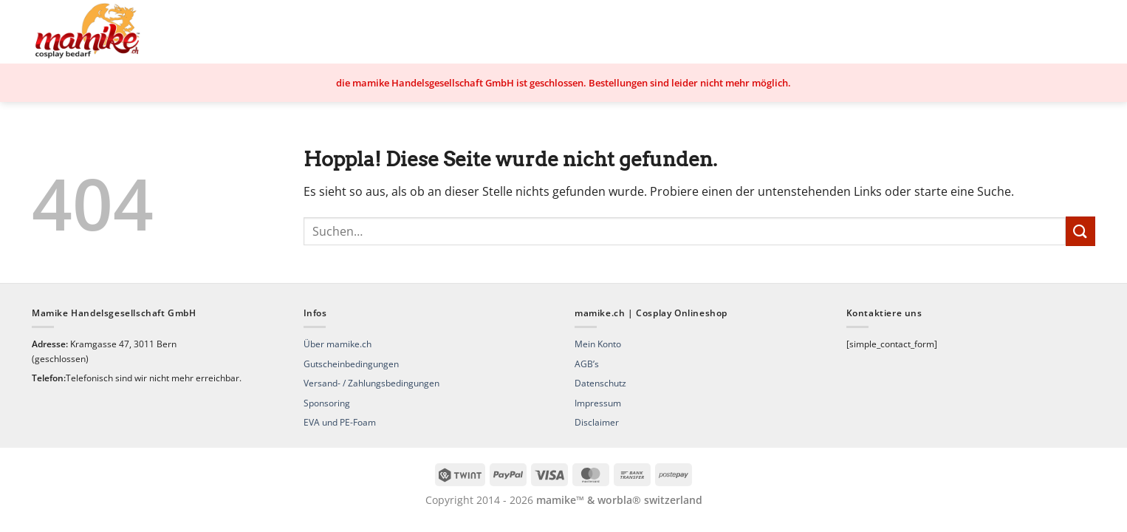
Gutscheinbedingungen (351, 364)
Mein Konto (598, 344)
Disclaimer (597, 422)
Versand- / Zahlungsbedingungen (371, 383)
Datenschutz (600, 383)
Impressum (598, 403)
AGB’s (587, 364)
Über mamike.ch (337, 344)
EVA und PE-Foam (340, 422)
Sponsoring (327, 403)
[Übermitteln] (1080, 230)
